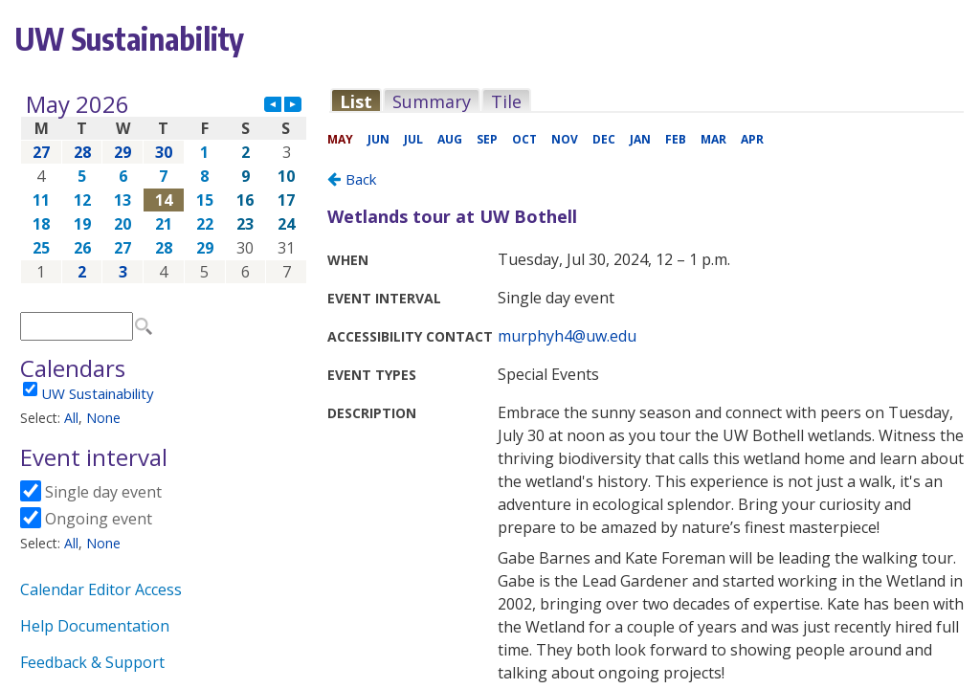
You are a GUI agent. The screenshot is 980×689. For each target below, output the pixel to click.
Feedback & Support (92, 662)
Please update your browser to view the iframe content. (163, 188)
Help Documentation (94, 625)
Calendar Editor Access (101, 589)
